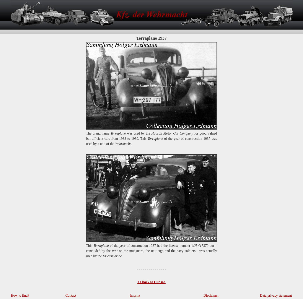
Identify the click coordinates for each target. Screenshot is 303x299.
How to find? (20, 295)
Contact (70, 295)
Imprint (135, 295)
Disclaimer (211, 295)
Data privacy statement (276, 295)
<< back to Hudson (151, 282)
